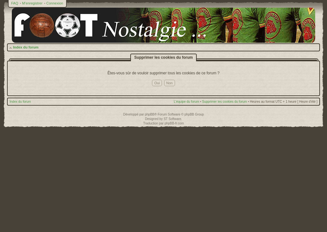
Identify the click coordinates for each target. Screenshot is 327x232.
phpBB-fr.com (174, 123)
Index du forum (25, 47)
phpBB (149, 114)
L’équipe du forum (186, 101)
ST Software (172, 119)
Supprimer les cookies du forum (224, 101)
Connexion (54, 3)
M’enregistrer (32, 3)
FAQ (14, 3)
